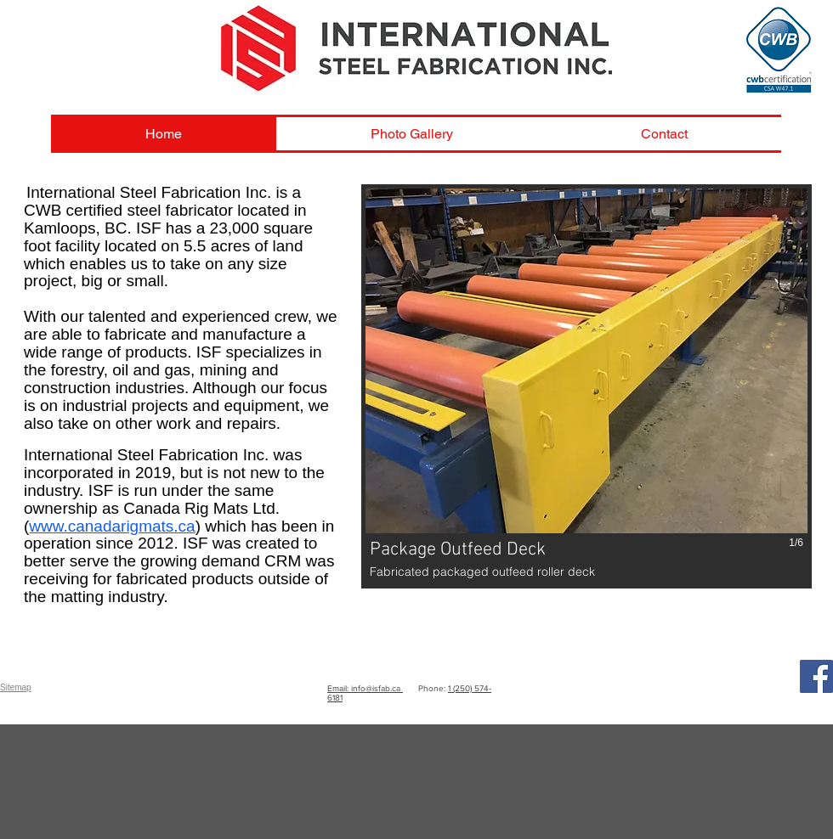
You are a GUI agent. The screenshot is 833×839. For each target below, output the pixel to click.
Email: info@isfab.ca (365, 688)
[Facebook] (816, 676)
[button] (586, 386)
